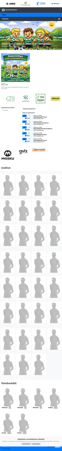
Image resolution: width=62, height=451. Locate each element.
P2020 (32, 15)
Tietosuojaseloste (6, 448)
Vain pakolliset (36, 444)
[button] (4, 35)
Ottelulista (4, 115)
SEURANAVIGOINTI (32, 9)
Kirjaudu (31, 19)
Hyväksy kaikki (26, 444)
